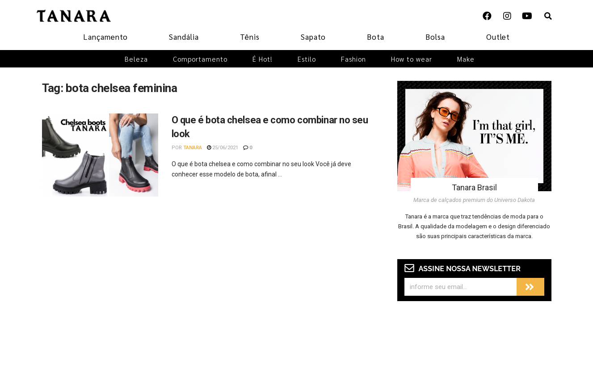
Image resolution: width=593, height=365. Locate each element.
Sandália (184, 37)
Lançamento (105, 37)
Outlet (498, 37)
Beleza (136, 59)
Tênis (250, 37)
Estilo (307, 59)
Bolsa (435, 37)
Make (466, 59)
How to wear (411, 59)
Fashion (353, 59)
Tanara (192, 148)
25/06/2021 (222, 148)
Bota (375, 37)
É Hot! (262, 59)
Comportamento (200, 59)
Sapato (313, 37)
